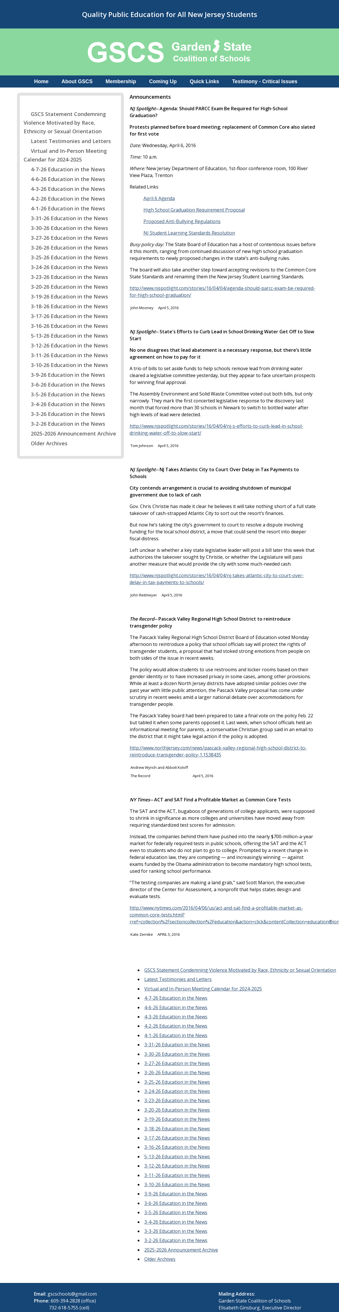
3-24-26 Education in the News (66, 267)
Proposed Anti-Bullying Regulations (182, 221)
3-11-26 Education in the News (66, 355)
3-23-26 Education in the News (66, 276)
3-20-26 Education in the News (66, 286)
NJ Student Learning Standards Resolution (189, 233)
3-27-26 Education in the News (66, 237)
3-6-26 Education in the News (64, 384)
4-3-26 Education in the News (64, 188)
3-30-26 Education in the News (66, 228)
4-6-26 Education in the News (64, 179)
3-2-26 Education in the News (64, 423)
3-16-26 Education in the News (66, 325)
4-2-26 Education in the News (64, 198)
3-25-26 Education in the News (66, 257)
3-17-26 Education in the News (66, 316)
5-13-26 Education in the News (66, 335)
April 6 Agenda (159, 198)
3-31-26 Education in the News (66, 218)
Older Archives (45, 443)
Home (41, 81)
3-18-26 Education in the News (66, 306)
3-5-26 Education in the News (64, 394)
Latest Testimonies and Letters (67, 141)
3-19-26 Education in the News (66, 296)
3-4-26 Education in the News (64, 404)
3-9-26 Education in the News (64, 374)
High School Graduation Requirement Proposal (194, 210)
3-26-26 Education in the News (66, 247)
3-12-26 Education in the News (66, 345)
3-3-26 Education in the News (64, 413)
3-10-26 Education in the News (66, 365)
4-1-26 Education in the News (64, 208)
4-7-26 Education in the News (64, 169)
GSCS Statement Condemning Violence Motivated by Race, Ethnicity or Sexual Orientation (65, 123)
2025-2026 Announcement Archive (70, 433)
